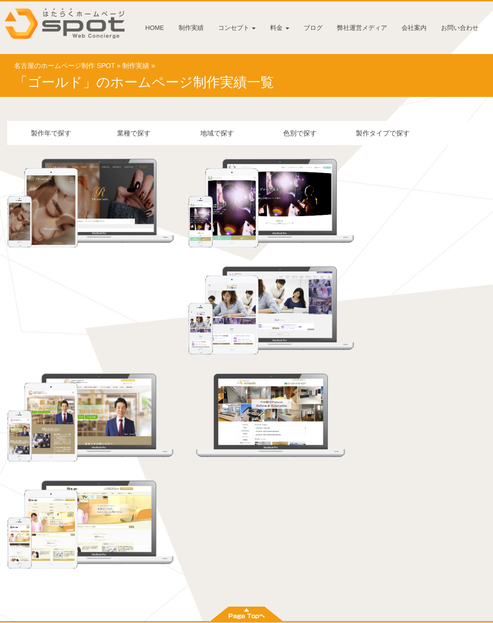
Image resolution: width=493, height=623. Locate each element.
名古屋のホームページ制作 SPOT (64, 66)
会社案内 (414, 27)
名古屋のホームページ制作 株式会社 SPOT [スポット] (233, 613)
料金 (279, 27)
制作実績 (191, 27)
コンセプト (237, 27)
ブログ (313, 27)
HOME (154, 27)
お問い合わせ (460, 27)
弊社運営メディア (362, 27)
